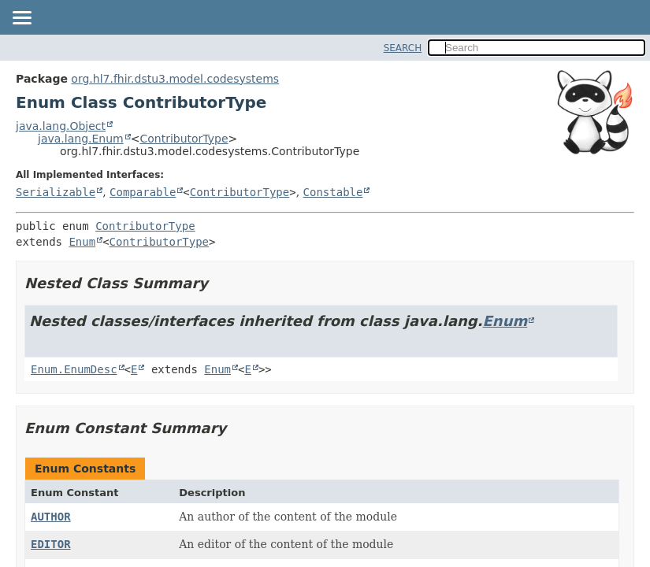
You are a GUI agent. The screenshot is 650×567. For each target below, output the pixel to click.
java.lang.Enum (81, 138)
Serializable (55, 192)
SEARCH (403, 48)
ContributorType (183, 138)
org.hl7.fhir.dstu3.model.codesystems (175, 78)
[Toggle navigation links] (21, 19)
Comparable (143, 192)
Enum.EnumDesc (74, 369)
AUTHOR (51, 516)
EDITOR (51, 544)
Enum (82, 241)
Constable (333, 192)
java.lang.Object (61, 126)
